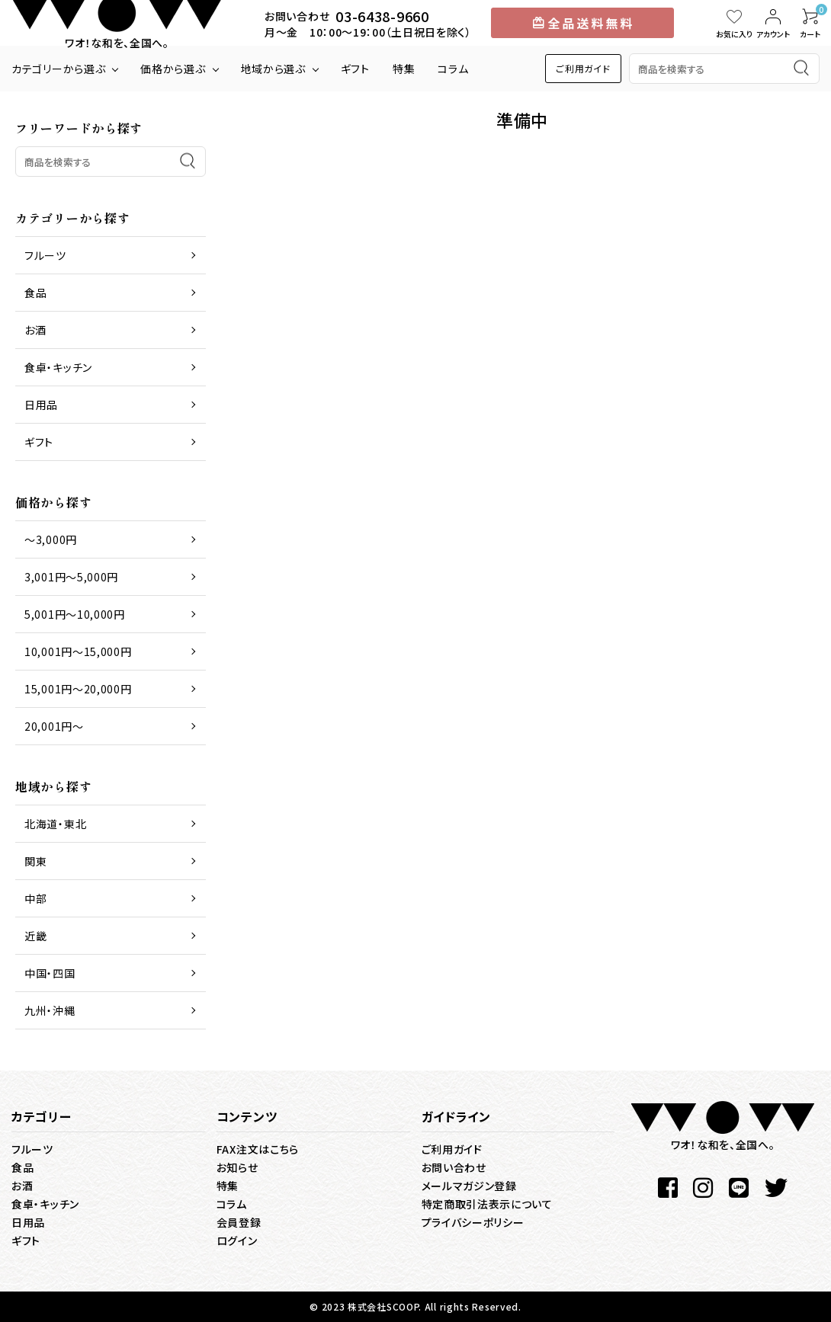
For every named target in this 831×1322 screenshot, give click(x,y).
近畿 (35, 935)
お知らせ (237, 1167)
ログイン (237, 1240)
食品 (35, 292)
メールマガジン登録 (469, 1185)
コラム (453, 68)
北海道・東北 (55, 823)
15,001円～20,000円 (78, 688)
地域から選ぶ (273, 68)
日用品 (41, 404)
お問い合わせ (454, 1167)
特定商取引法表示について (487, 1204)
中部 (35, 898)
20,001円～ (54, 726)
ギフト (355, 68)
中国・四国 (49, 973)
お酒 (35, 330)
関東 (35, 861)
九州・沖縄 (49, 1010)
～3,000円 (50, 539)
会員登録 (239, 1222)
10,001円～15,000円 (78, 651)
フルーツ (45, 255)
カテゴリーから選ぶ (58, 68)
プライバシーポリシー (473, 1222)
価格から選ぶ (172, 68)
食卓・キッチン (58, 367)
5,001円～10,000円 (74, 614)
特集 (404, 68)
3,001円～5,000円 (71, 576)
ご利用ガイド (583, 68)
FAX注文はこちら (258, 1149)
